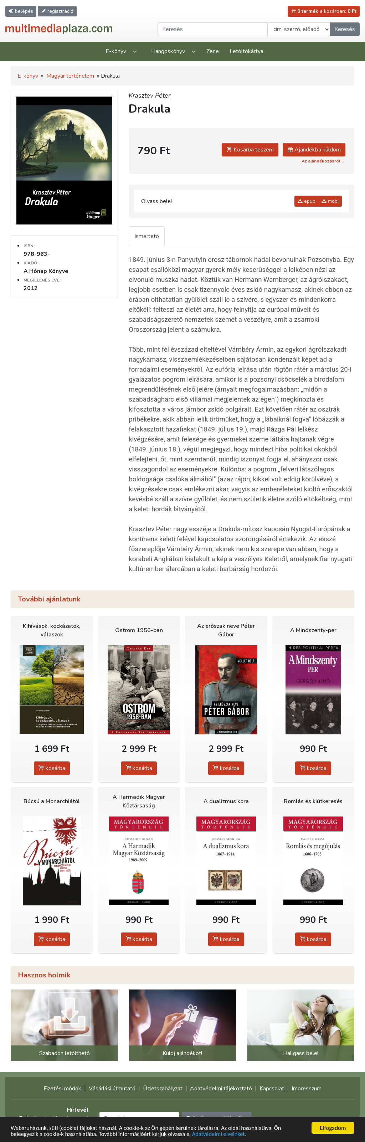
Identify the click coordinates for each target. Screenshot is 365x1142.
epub (306, 201)
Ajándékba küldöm (314, 150)
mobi (330, 201)
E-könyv (116, 51)
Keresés (344, 29)
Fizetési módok (62, 1088)
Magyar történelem (70, 76)
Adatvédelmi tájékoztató (221, 1088)
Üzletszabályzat (162, 1088)
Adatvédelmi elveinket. (227, 1134)
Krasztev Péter (149, 95)
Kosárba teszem (250, 150)
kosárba (51, 768)
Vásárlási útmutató (112, 1088)
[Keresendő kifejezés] (213, 29)
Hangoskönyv (168, 51)
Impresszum (307, 1088)
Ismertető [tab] (146, 236)
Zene (212, 51)
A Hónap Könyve (46, 271)
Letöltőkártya (246, 51)
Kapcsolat (271, 1088)
